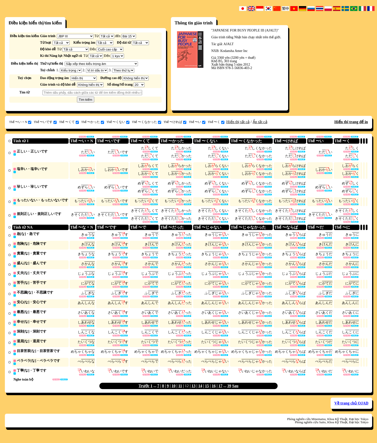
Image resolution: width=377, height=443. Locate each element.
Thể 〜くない (117, 122)
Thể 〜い (197, 122)
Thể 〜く (216, 122)
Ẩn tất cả (260, 122)
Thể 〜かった (92, 122)
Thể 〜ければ (175, 122)
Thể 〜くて (69, 122)
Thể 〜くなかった (146, 122)
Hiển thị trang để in (351, 122)
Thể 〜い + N (20, 122)
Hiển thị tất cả (238, 122)
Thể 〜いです (45, 122)
